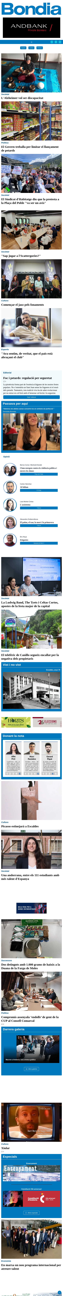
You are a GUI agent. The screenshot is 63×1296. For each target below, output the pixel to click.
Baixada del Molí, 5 (39, 543)
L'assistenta (25, 505)
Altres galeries (31, 1069)
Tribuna (39, 508)
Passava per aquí (15, 403)
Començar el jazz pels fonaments (22, 304)
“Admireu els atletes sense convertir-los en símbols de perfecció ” (28, 409)
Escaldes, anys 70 (53, 670)
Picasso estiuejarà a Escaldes (20, 826)
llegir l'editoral (31, 397)
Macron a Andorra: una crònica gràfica (21, 1060)
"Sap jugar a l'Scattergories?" (21, 255)
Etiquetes (24, 540)
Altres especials (31, 1213)
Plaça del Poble (39, 474)
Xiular (5, 1148)
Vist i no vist (12, 664)
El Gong (39, 490)
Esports (23, 48)
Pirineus (39, 48)
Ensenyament (31, 1163)
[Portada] (31, 42)
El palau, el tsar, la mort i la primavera (37, 522)
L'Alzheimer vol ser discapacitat (22, 98)
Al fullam (24, 487)
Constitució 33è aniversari (31, 1189)
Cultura (31, 48)
